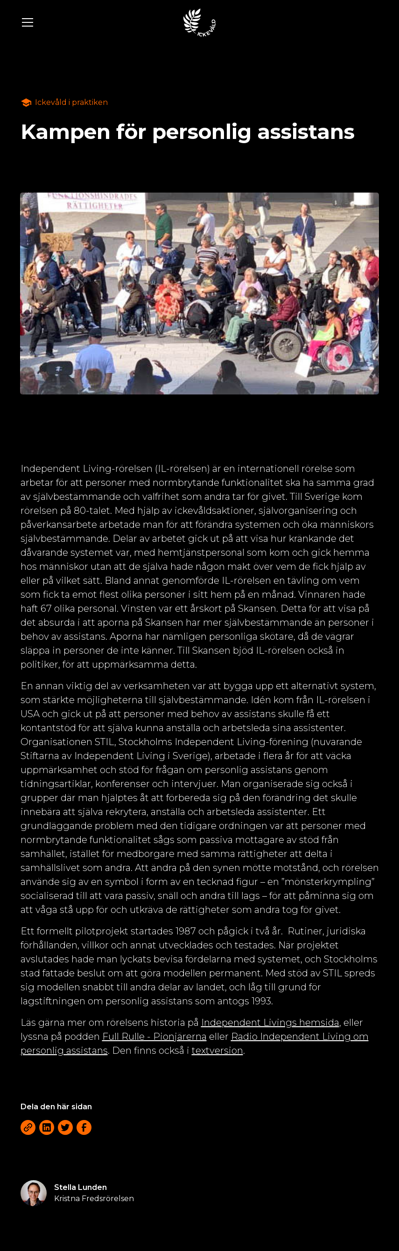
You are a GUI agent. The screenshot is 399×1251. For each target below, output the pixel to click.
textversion (217, 1050)
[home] (199, 22)
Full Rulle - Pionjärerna (154, 1036)
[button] (96, 22)
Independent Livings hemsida (270, 1022)
